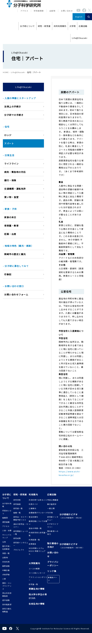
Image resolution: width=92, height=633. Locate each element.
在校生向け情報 (37, 603)
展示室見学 (52, 504)
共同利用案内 (60, 26)
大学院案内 (34, 563)
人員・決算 (7, 530)
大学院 (72, 26)
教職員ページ (52, 578)
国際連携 (6, 566)
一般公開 (51, 508)
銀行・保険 (10, 180)
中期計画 (6, 570)
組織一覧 (17, 512)
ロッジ (8, 135)
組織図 (5, 517)
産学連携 (6, 600)
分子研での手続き (13, 115)
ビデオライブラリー (52, 525)
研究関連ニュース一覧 (20, 532)
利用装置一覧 (34, 539)
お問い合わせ (67, 10)
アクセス (24, 10)
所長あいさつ (7, 512)
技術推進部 (7, 604)
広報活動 (83, 26)
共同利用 (6, 562)
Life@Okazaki (79, 38)
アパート (9, 143)
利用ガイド (33, 504)
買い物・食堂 (11, 197)
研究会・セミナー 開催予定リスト (20, 518)
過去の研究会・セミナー (20, 525)
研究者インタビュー (20, 544)
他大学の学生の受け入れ (38, 596)
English (79, 16)
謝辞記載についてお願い (38, 522)
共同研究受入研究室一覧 (38, 534)
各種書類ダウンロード (38, 512)
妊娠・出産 (10, 234)
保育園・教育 (11, 225)
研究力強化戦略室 (7, 610)
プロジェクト (19, 549)
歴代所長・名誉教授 (7, 547)
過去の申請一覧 (35, 528)
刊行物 (50, 512)
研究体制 (17, 500)
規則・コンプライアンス (7, 586)
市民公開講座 (52, 500)
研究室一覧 (33, 584)
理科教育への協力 (52, 532)
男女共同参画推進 (7, 594)
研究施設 (17, 504)
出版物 (52, 10)
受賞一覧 (6, 553)
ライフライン (11, 163)
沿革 (4, 542)
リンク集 (51, 571)
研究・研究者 (44, 26)
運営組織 (6, 522)
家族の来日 (10, 217)
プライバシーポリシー (53, 563)
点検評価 (6, 574)
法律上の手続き (12, 106)
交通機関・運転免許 (15, 188)
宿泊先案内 (33, 517)
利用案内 (33, 494)
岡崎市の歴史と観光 (15, 254)
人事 (4, 579)
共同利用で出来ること (38, 500)
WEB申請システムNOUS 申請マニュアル (37, 551)
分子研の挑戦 (7, 504)
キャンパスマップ (7, 536)
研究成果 (17, 538)
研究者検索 (39, 10)
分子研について (27, 26)
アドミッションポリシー (38, 578)
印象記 (8, 274)
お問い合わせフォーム (16, 294)
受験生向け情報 (37, 588)
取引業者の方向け (53, 545)
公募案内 (32, 508)
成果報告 (32, 544)
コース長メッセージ (37, 573)
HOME (6, 72)
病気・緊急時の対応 (15, 172)
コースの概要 (34, 568)
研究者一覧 (18, 508)
